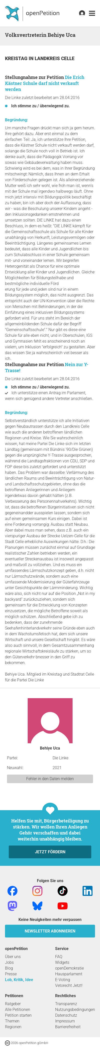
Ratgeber (13, 1003)
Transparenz (66, 1003)
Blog (9, 968)
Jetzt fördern (50, 852)
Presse (11, 974)
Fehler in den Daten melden (50, 778)
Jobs (9, 962)
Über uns (13, 956)
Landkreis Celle (55, 58)
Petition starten (18, 1015)
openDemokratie (69, 968)
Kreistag (17, 58)
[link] (92, 13)
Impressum (65, 1021)
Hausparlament (68, 974)
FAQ (58, 956)
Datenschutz (66, 1015)
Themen (12, 1021)
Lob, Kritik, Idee (19, 979)
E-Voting (62, 979)
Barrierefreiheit (68, 1026)
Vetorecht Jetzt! (69, 985)
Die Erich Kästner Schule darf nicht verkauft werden (44, 83)
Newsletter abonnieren (50, 931)
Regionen (13, 1026)
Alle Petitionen (17, 1009)
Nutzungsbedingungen (75, 1009)
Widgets (62, 962)
